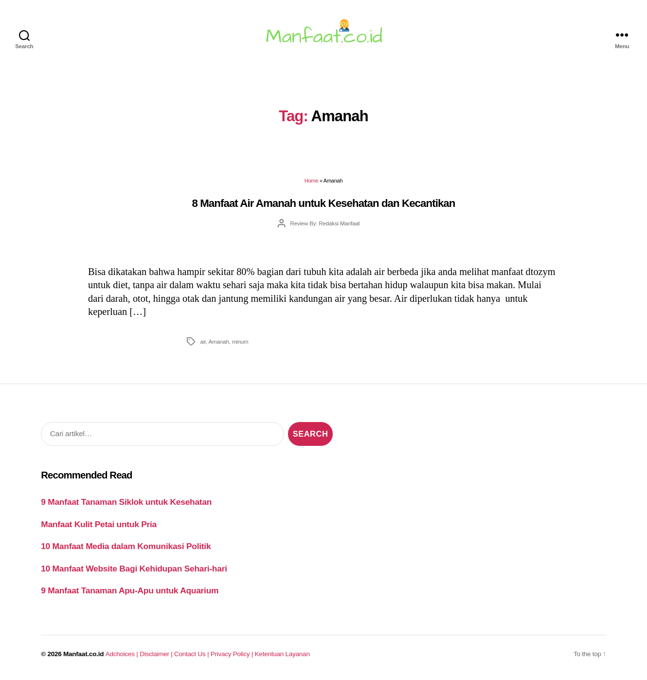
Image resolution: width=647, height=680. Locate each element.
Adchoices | (123, 654)
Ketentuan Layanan (282, 654)
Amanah (218, 341)
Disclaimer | (157, 654)
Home (311, 181)
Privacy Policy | (233, 654)
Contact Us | (192, 654)
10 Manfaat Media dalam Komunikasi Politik (126, 546)
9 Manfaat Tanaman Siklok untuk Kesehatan (126, 502)
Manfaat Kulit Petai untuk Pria (99, 524)
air (203, 341)
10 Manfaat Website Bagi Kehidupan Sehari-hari (134, 568)
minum (240, 341)
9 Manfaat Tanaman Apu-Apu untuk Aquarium (129, 590)
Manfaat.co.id (83, 654)
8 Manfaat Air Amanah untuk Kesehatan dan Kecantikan (323, 203)
